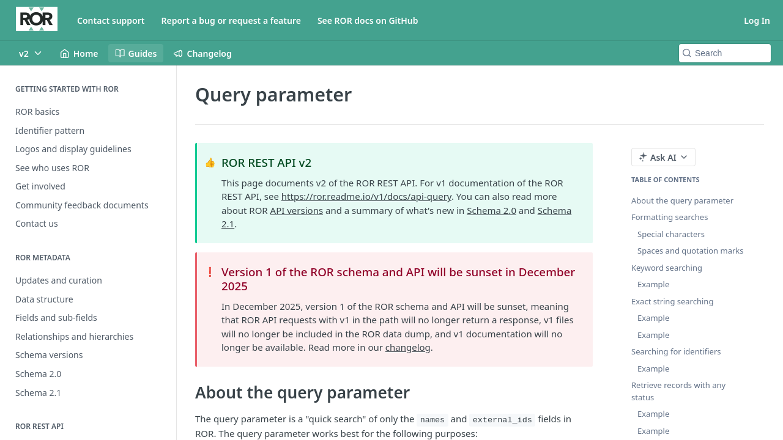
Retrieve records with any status (678, 391)
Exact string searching (672, 301)
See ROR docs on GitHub (367, 20)
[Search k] (725, 53)
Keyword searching (666, 267)
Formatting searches (669, 216)
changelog (408, 347)
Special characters (671, 234)
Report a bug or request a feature (231, 20)
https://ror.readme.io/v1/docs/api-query (366, 196)
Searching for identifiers (676, 351)
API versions (297, 210)
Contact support (111, 20)
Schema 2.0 (491, 210)
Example (653, 284)
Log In (757, 20)
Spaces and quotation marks (690, 250)
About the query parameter (682, 200)
